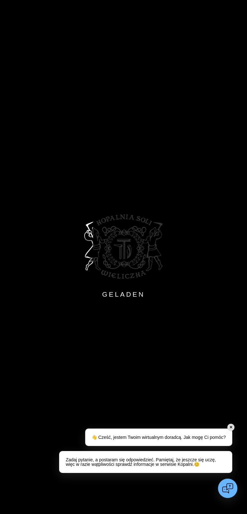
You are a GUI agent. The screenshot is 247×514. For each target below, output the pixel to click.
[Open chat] (227, 488)
